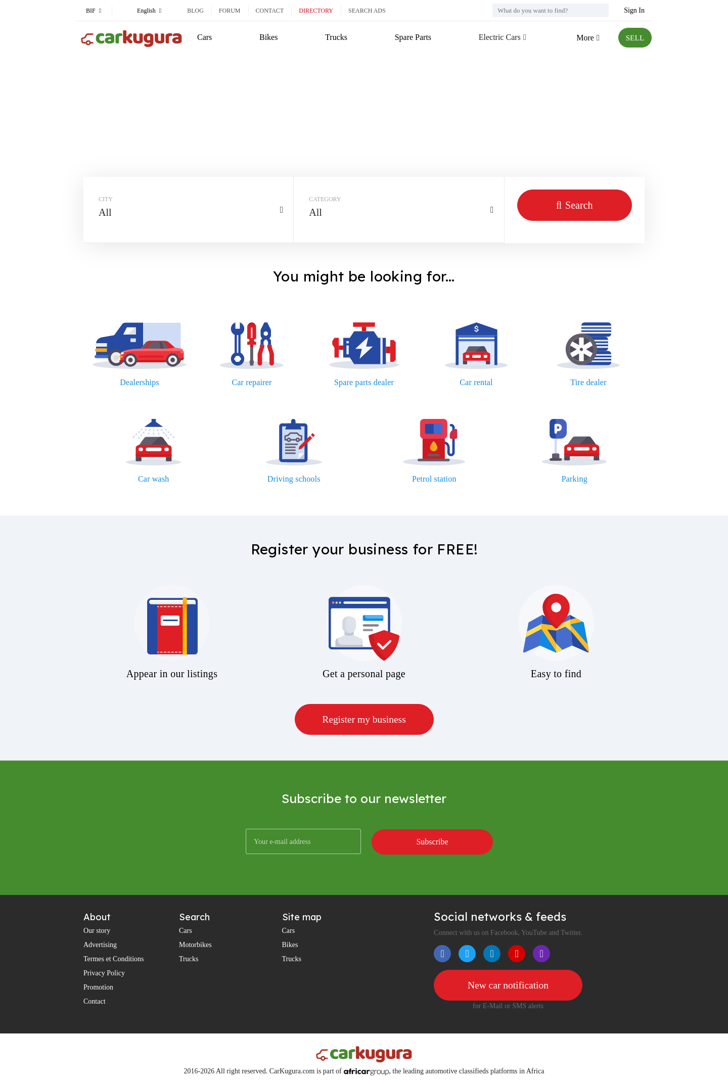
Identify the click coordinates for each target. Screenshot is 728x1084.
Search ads (367, 10)
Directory (316, 10)
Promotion (98, 988)
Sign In (634, 10)
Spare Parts (412, 37)
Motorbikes (195, 945)
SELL (634, 37)
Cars (204, 37)
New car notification (508, 985)
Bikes (268, 37)
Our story (96, 931)
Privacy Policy (104, 973)
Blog (195, 10)
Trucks (336, 37)
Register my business (364, 719)
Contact (270, 10)
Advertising (100, 945)
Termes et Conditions (113, 959)
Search (574, 205)
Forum (230, 10)
